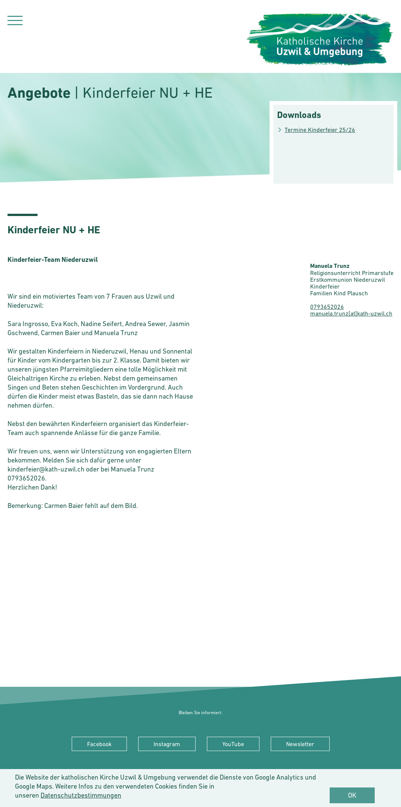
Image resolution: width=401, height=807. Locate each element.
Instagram (167, 744)
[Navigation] (15, 21)
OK (352, 795)
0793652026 (327, 306)
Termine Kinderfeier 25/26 (320, 129)
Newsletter (300, 744)
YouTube (233, 744)
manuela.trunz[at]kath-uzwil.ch (351, 313)
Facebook (99, 744)
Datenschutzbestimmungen (81, 795)
